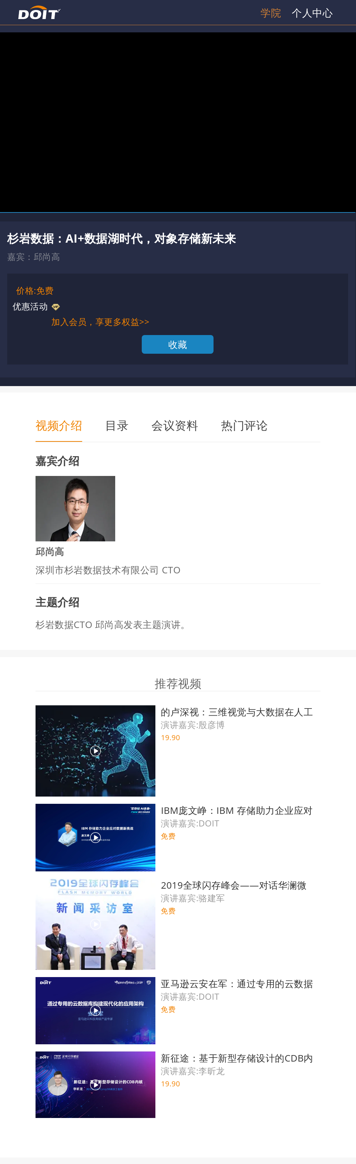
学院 (271, 12)
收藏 (177, 344)
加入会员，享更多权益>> (100, 321)
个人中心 (312, 12)
